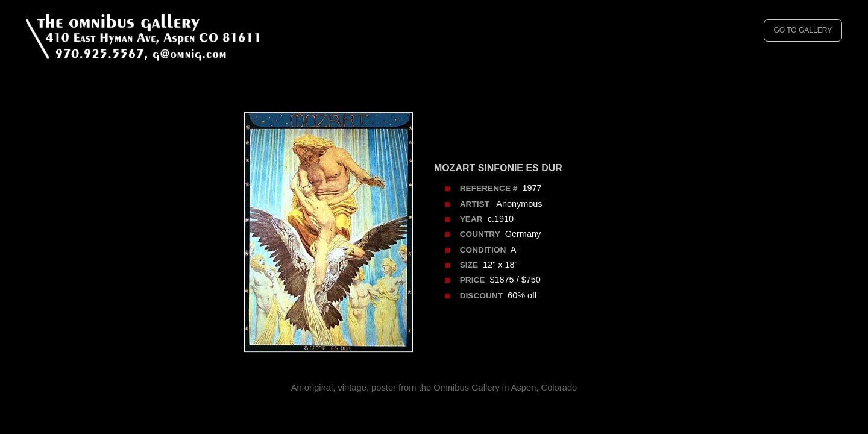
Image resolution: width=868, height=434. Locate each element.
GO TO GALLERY (802, 30)
